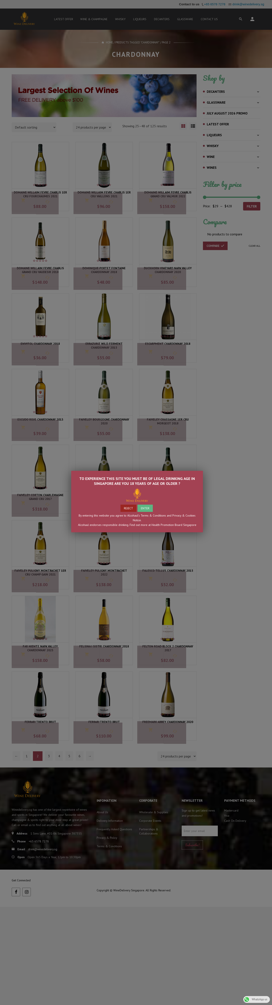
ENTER (145, 508)
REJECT (128, 508)
